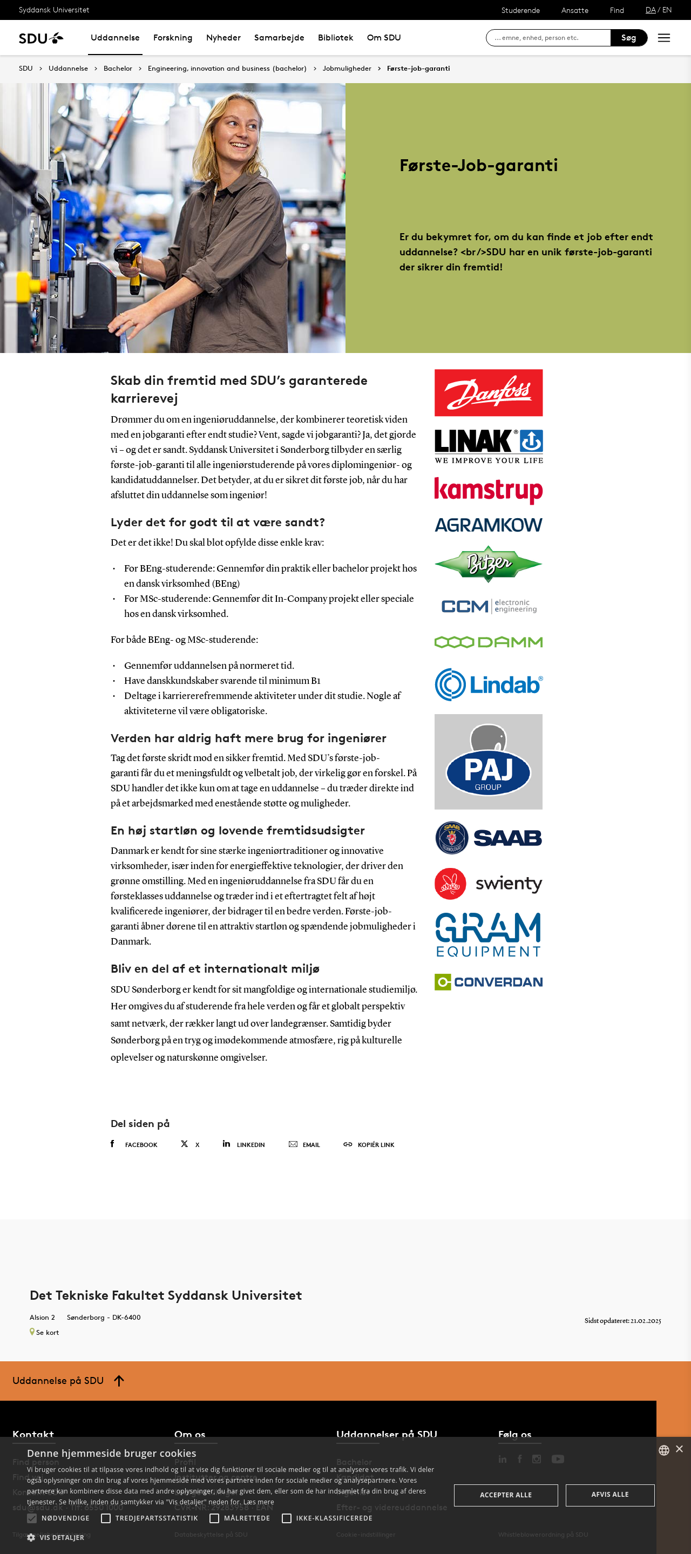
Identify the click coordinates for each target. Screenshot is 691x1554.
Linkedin (243, 1144)
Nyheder (223, 37)
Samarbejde (279, 37)
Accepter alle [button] (506, 1494)
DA (651, 9)
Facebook (134, 1144)
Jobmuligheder (347, 68)
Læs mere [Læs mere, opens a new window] (258, 1502)
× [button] (679, 1450)
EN (667, 9)
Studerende (521, 10)
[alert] (345, 1495)
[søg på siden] (552, 38)
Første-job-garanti (418, 68)
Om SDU (384, 37)
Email (304, 1145)
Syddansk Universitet (54, 9)
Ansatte (574, 10)
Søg (628, 37)
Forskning (173, 37)
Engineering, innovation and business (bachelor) (227, 68)
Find (617, 10)
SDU (26, 68)
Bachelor (118, 68)
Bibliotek (336, 37)
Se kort (44, 1332)
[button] (32, 1518)
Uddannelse (115, 37)
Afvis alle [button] (610, 1494)
